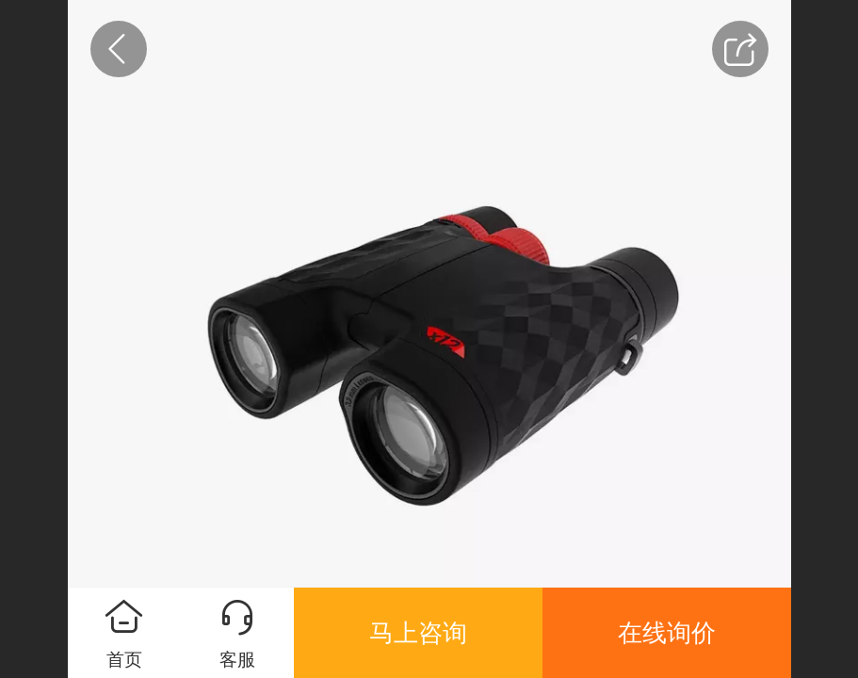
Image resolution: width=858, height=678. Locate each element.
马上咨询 (418, 633)
